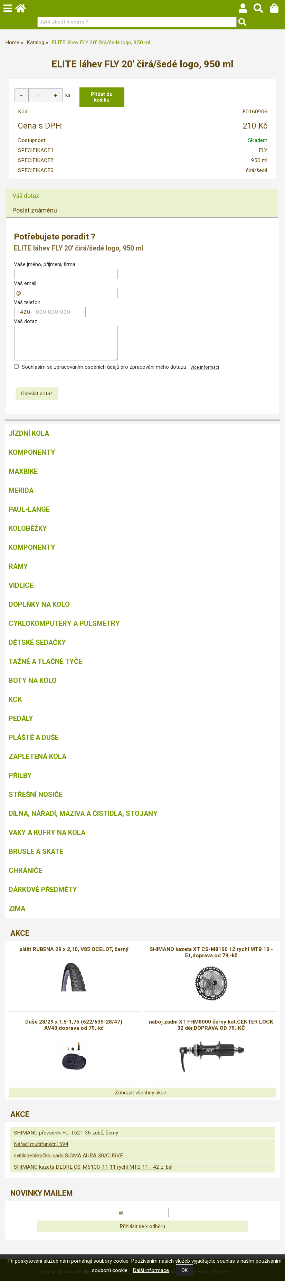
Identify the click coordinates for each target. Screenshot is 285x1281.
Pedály (21, 718)
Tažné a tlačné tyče (45, 661)
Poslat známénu (34, 210)
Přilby (20, 775)
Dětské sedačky (37, 642)
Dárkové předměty (43, 889)
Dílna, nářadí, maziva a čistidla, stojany (83, 813)
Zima (17, 908)
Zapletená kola (37, 756)
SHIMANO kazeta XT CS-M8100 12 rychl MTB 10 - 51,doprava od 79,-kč (211, 952)
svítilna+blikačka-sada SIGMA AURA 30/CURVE (68, 1155)
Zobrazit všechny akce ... (143, 1093)
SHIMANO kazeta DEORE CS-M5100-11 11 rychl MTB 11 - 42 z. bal (93, 1167)
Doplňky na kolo (39, 604)
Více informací (204, 367)
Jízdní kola (29, 433)
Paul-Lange (29, 509)
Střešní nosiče (36, 794)
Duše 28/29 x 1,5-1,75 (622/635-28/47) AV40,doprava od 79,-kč (73, 1025)
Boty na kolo (33, 680)
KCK (15, 699)
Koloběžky (28, 528)
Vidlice (21, 585)
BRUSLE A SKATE (36, 851)
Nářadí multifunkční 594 (41, 1144)
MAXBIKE (23, 471)
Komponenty (32, 452)
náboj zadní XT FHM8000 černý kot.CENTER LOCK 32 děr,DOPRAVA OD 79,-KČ (211, 1025)
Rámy (18, 566)
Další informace (151, 1270)
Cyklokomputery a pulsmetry (64, 623)
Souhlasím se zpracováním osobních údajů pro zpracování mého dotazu (104, 367)
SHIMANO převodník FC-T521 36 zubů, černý (66, 1133)
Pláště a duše (34, 737)
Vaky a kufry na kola (47, 832)
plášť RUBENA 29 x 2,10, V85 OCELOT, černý (74, 949)
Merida (21, 490)
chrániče (25, 870)
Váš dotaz (25, 195)
